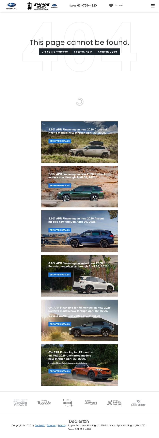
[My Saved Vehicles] (115, 6)
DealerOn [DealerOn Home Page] (40, 425)
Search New (83, 52)
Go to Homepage (55, 52)
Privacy (62, 425)
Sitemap (51, 425)
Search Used (107, 52)
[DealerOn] (79, 421)
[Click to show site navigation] (153, 6)
